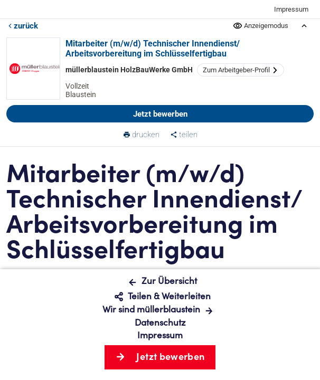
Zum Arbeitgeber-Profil (240, 70)
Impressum (291, 9)
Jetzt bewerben (160, 114)
